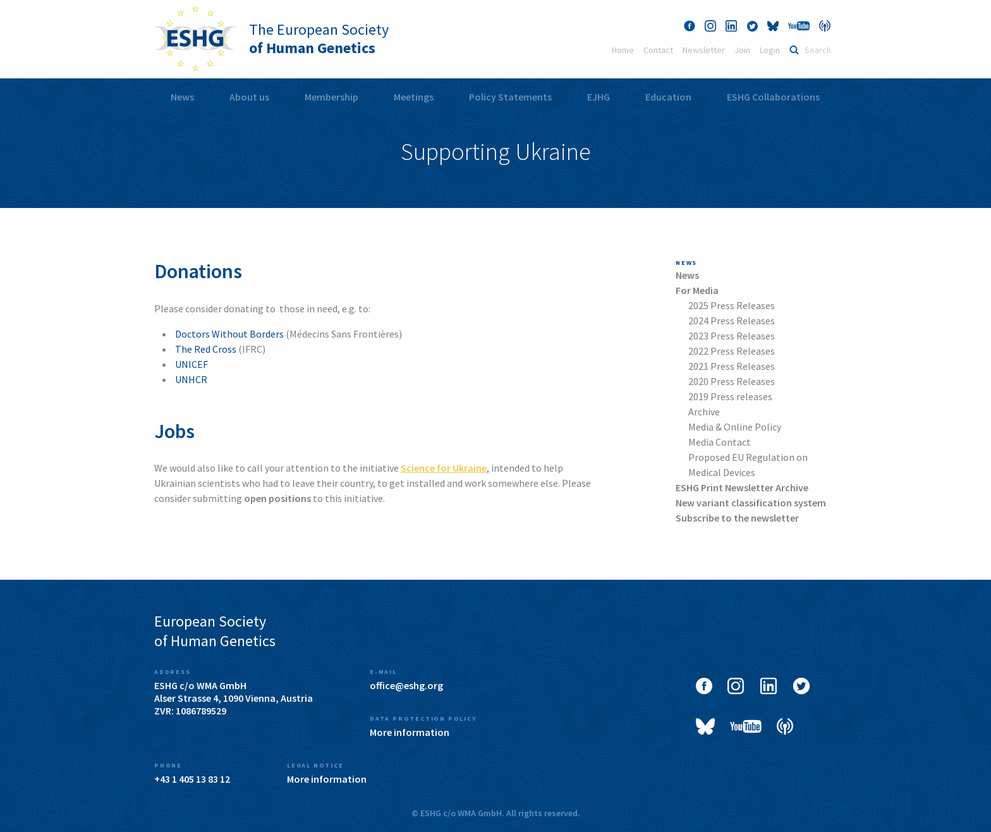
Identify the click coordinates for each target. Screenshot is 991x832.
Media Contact (719, 442)
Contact (658, 50)
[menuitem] (182, 97)
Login (770, 50)
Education (668, 96)
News (182, 96)
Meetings (414, 96)
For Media (697, 290)
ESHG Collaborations (773, 96)
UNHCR (191, 379)
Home (623, 50)
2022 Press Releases (731, 351)
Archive (704, 411)
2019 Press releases (730, 396)
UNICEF (191, 364)
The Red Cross (205, 349)
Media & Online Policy (734, 426)
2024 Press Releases (731, 320)
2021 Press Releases (731, 366)
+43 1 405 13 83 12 (192, 779)
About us (249, 96)
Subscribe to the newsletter (737, 517)
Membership (331, 96)
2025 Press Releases (731, 305)
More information (409, 732)
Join (742, 50)
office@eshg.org (406, 685)
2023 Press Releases (731, 335)
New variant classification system (751, 502)
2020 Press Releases (731, 381)
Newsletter (704, 50)
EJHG (598, 96)
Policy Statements (510, 96)
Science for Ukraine (444, 468)
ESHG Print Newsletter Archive (742, 487)
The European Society (319, 39)
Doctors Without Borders (229, 333)
